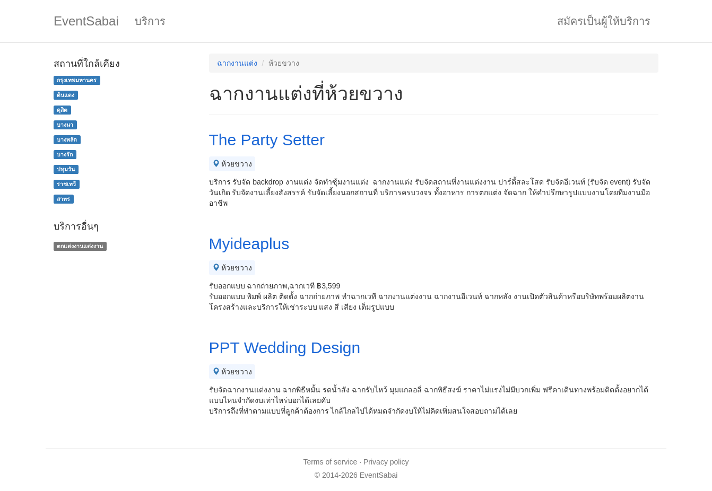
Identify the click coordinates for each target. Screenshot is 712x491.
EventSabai (86, 21)
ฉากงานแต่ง (237, 63)
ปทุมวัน (66, 169)
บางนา (65, 124)
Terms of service (330, 462)
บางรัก (65, 154)
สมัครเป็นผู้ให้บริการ (603, 21)
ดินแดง (65, 95)
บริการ (150, 21)
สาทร (63, 199)
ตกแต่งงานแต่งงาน (80, 246)
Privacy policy (386, 462)
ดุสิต (62, 110)
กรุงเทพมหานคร (77, 80)
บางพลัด (67, 139)
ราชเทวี (66, 184)
